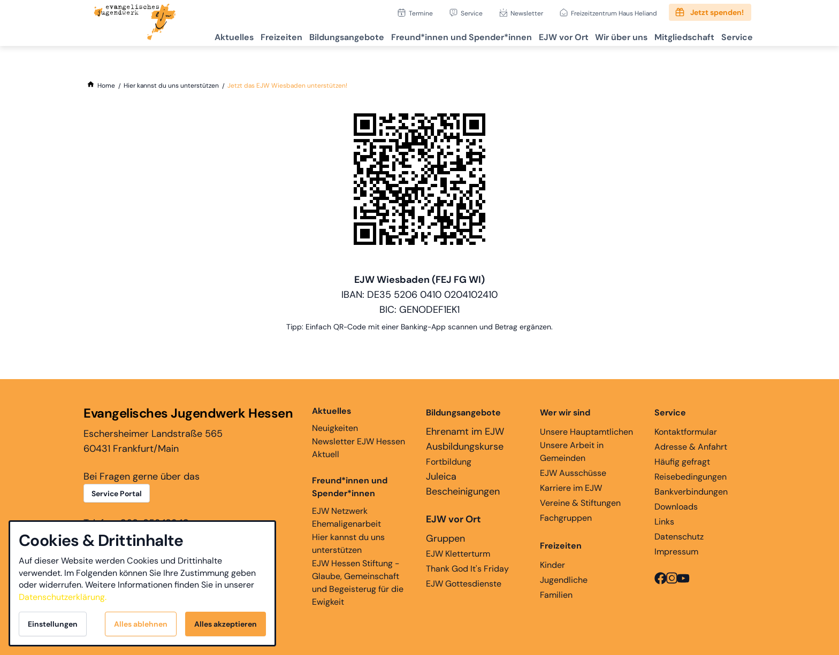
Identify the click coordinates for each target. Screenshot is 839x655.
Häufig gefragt (682, 461)
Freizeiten (242, 35)
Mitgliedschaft (675, 35)
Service (472, 13)
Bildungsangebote (313, 35)
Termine (421, 13)
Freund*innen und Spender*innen (349, 487)
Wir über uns (605, 35)
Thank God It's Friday (467, 568)
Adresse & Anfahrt (690, 446)
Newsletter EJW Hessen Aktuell (358, 448)
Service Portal (116, 493)
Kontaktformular (685, 431)
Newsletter (526, 13)
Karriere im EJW (571, 488)
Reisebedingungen (690, 476)
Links (664, 521)
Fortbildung (448, 461)
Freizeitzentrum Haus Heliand (614, 13)
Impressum (676, 551)
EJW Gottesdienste (463, 583)
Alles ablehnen (140, 624)
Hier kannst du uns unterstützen (348, 543)
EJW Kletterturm (458, 553)
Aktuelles (188, 35)
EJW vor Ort (542, 35)
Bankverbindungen (691, 491)
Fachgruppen (566, 517)
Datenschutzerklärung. (62, 597)
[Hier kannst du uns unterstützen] (171, 85)
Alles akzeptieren (225, 624)
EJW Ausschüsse (573, 473)
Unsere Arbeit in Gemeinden (572, 452)
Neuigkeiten (335, 419)
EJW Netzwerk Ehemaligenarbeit (346, 517)
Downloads (676, 506)
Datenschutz (679, 536)
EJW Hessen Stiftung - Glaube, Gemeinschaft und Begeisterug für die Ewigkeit (357, 582)
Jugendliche (564, 579)
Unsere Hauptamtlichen (586, 431)
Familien (556, 594)
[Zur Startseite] (134, 23)
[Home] (106, 85)
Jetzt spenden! (717, 12)
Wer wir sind (565, 412)
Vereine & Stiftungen (580, 502)
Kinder (552, 565)
